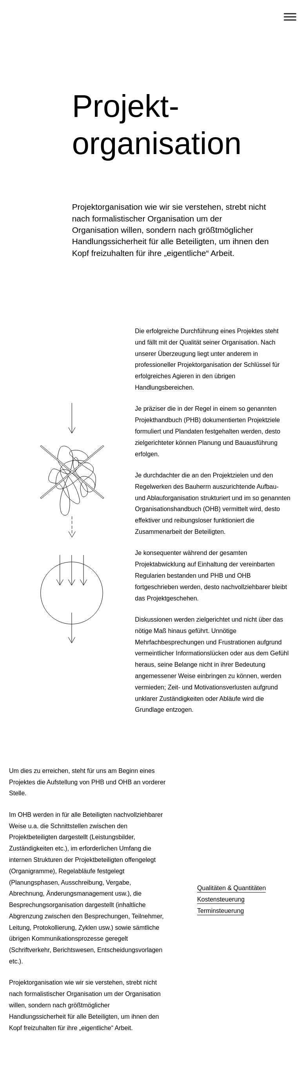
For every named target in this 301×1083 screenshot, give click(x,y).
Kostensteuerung (221, 899)
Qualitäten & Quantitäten (231, 888)
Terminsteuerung (220, 910)
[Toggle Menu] (290, 16)
